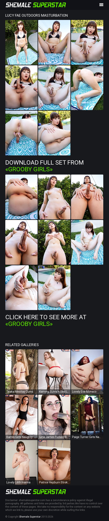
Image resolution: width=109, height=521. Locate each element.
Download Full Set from (44, 166)
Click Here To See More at (45, 320)
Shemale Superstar (30, 516)
